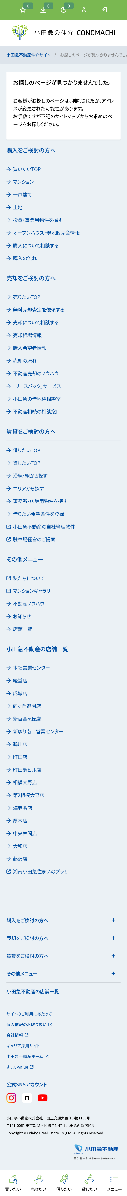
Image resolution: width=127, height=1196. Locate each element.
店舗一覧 (19, 628)
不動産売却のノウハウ (32, 373)
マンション (20, 181)
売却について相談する (32, 322)
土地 (14, 207)
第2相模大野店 (25, 794)
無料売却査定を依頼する (35, 309)
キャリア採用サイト (23, 1046)
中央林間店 (22, 833)
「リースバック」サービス (34, 385)
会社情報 (17, 1035)
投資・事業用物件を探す (34, 219)
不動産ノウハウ (25, 603)
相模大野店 (22, 782)
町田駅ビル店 (24, 769)
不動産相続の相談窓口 (34, 411)
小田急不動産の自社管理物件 (41, 526)
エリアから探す (25, 488)
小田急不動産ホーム (27, 1056)
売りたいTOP (23, 296)
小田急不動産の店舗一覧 (32, 991)
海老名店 (19, 807)
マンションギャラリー (31, 590)
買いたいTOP (24, 168)
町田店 (17, 756)
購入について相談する (32, 245)
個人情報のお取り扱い (29, 1024)
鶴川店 (17, 743)
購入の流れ (22, 257)
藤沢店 (17, 858)
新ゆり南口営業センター (35, 731)
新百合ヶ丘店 (24, 718)
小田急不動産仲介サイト (28, 55)
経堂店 (17, 680)
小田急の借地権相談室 (34, 398)
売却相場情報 (24, 335)
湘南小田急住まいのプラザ (37, 871)
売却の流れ (22, 360)
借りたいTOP (23, 450)
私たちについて (25, 577)
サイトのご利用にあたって (29, 1014)
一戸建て (19, 194)
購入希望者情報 (26, 347)
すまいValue (20, 1067)
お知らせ (19, 616)
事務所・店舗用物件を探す (37, 500)
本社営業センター (28, 667)
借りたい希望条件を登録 (35, 513)
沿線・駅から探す (27, 475)
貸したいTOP (23, 462)
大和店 (17, 845)
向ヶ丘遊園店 (24, 705)
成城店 (17, 693)
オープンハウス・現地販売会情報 (43, 232)
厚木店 (17, 820)
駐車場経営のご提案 (31, 539)
